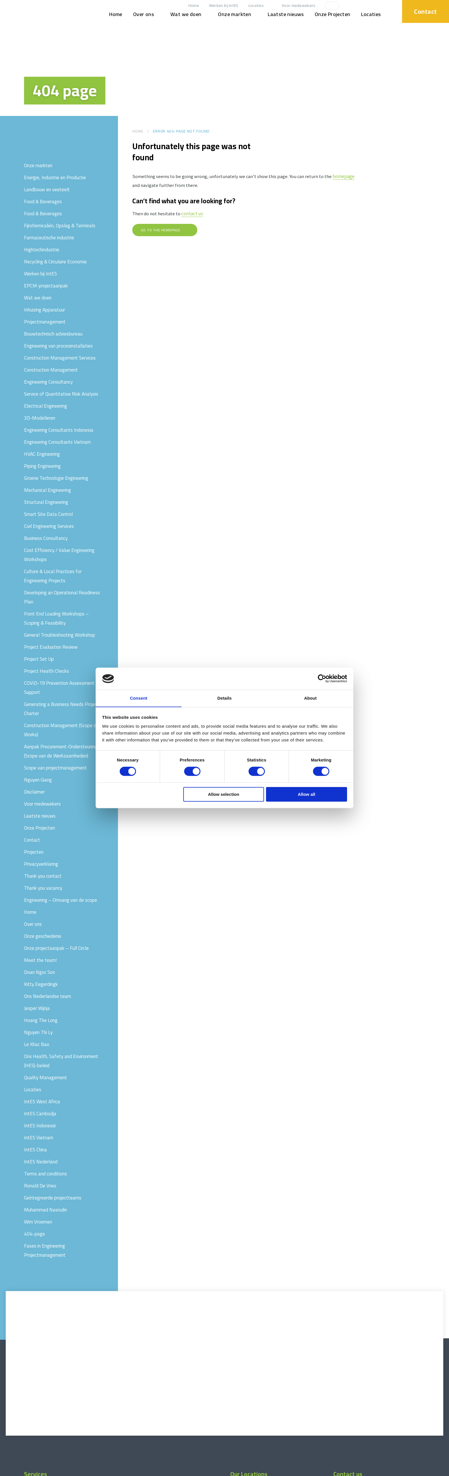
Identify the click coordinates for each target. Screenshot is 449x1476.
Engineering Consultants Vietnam (57, 442)
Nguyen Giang (38, 779)
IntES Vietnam (38, 1137)
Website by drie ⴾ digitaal (422, 1470)
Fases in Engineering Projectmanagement (45, 1250)
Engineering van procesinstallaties (58, 345)
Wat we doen (182, 14)
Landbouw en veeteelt (47, 189)
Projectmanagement (45, 321)
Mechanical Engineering (47, 490)
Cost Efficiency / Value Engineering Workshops (59, 555)
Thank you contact (43, 876)
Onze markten (231, 14)
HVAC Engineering (42, 454)
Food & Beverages (43, 201)
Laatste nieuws (283, 14)
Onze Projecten (329, 14)
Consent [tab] (138, 698)
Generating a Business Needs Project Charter (61, 709)
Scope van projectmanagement (55, 767)
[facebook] (380, 5)
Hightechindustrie (41, 249)
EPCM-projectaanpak (46, 285)
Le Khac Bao (36, 1044)
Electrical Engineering (45, 406)
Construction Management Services (60, 357)
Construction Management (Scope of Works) (61, 730)
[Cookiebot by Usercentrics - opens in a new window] (322, 678)
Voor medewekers (295, 5)
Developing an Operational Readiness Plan (62, 597)
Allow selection (223, 794)
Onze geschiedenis (42, 936)
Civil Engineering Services (49, 526)
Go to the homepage (161, 231)
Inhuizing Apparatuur (44, 309)
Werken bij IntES (220, 5)
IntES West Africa (42, 1101)
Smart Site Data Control (48, 514)
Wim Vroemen (38, 1221)
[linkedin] (362, 5)
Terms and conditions (45, 1173)
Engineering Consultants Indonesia (58, 430)
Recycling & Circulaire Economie (55, 261)
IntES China (35, 1149)
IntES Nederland (41, 1161)
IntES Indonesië (40, 1125)
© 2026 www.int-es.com (24, 1470)
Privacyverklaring (41, 864)
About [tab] (310, 698)
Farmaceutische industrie (49, 237)
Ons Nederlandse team (47, 996)
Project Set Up (39, 659)
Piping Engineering (42, 466)
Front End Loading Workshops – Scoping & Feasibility (56, 618)
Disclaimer (34, 791)
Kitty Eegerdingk (41, 984)
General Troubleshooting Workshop (59, 635)
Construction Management (51, 369)
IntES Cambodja (40, 1113)
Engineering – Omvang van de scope (60, 900)
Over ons (140, 14)
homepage (345, 176)
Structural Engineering (46, 502)
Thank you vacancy (43, 888)
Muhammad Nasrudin (45, 1209)
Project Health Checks (46, 671)
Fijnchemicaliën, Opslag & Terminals (59, 225)
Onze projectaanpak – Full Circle (56, 948)
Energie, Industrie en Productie (55, 177)
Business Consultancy (46, 538)
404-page (34, 1233)
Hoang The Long (41, 1020)
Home (190, 5)
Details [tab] (224, 698)
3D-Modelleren (39, 418)
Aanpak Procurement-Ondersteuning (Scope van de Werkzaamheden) (61, 751)
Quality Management (45, 1077)
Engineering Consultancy (48, 381)
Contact (423, 11)
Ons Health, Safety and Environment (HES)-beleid (61, 1061)
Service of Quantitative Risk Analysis (61, 393)
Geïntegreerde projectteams (52, 1197)
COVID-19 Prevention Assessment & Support (61, 687)
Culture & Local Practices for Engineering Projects (53, 576)
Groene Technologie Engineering (56, 478)
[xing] (371, 5)
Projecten (34, 852)
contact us (192, 215)
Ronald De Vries (40, 1185)
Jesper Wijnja (37, 1008)
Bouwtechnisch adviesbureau (53, 333)
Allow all (306, 794)
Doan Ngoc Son (39, 972)
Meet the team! (40, 960)
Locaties (253, 5)
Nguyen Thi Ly (38, 1032)
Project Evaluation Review (51, 647)
